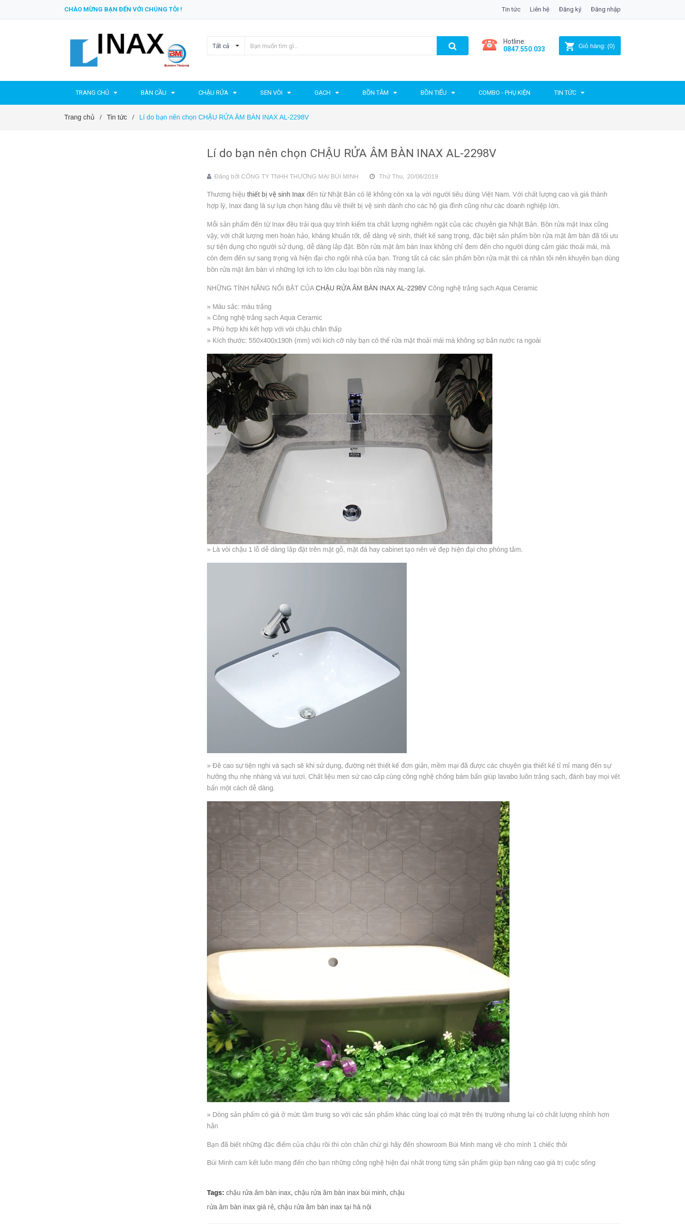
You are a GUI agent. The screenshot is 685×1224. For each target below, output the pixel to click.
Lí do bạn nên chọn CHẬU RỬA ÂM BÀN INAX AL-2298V (352, 153)
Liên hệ (539, 9)
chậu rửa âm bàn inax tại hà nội (325, 1207)
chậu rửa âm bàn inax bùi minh (340, 1192)
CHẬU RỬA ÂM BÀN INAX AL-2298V (372, 288)
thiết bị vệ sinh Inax (276, 194)
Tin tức (511, 9)
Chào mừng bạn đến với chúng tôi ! (123, 9)
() (590, 46)
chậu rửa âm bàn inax (258, 1192)
